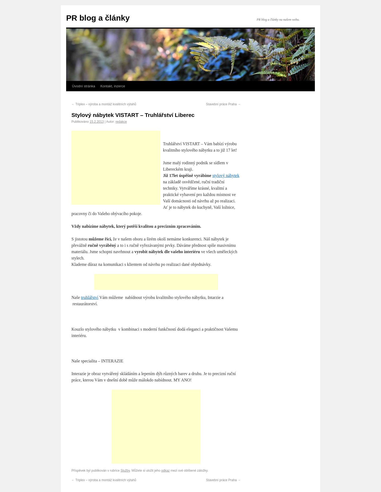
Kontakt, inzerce (112, 86)
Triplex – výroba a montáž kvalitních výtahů (103, 104)
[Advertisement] (115, 168)
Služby (125, 470)
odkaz (165, 470)
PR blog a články (98, 17)
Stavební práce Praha (223, 104)
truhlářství (89, 297)
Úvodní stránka (83, 86)
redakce (121, 122)
